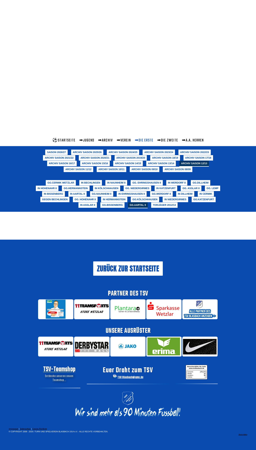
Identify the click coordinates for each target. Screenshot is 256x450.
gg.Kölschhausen (145, 199)
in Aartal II (77, 193)
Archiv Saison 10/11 (111, 169)
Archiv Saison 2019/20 (130, 157)
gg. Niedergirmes (137, 188)
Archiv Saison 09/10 (144, 169)
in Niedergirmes (175, 199)
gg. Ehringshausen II (146, 182)
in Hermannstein (114, 199)
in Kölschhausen (106, 188)
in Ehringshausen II (131, 193)
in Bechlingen (90, 182)
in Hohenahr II (47, 188)
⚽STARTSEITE (63, 140)
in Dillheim (185, 193)
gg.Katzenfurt (203, 199)
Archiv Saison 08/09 (178, 169)
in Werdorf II (177, 182)
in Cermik (205, 193)
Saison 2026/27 (56, 152)
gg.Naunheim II (101, 193)
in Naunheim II (116, 182)
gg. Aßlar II (190, 188)
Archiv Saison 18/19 (165, 157)
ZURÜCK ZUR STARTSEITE (128, 268)
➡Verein (124, 140)
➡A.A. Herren (193, 140)
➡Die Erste (144, 140)
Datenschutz (25, 429)
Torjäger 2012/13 (164, 205)
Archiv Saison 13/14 (161, 163)
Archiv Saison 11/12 (78, 169)
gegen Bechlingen (55, 199)
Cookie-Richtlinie (39, 429)
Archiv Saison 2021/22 (59, 157)
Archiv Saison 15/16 (95, 163)
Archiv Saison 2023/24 (158, 152)
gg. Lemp (212, 188)
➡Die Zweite (167, 140)
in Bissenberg (53, 193)
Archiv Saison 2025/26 (87, 152)
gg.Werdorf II (161, 193)
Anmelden (243, 434)
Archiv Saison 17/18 (198, 157)
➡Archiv (105, 140)
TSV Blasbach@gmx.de (130, 377)
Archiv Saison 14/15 (128, 163)
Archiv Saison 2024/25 (123, 152)
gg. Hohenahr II (85, 199)
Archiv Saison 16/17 (62, 163)
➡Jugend (86, 140)
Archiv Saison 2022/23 (194, 152)
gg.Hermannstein (76, 188)
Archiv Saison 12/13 (194, 163)
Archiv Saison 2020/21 (95, 157)
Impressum (13, 429)
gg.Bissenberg (112, 205)
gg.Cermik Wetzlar (60, 182)
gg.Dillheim (201, 182)
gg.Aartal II (138, 205)
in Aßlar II (87, 205)
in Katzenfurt (166, 188)
